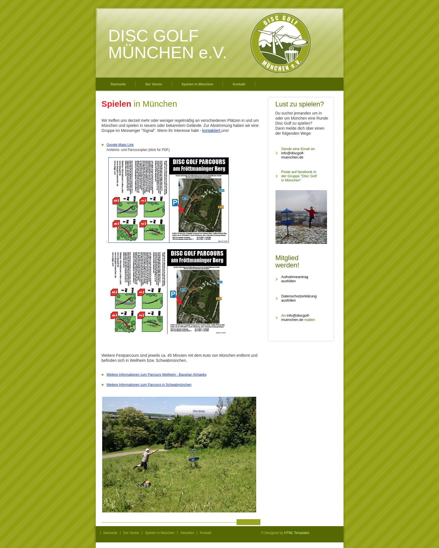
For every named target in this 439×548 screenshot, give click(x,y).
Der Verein (153, 84)
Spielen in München (197, 84)
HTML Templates (296, 533)
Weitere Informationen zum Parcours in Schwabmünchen (149, 385)
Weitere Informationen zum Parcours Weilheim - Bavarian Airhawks (157, 375)
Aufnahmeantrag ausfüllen (294, 279)
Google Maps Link (120, 145)
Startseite (118, 84)
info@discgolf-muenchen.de (293, 155)
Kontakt (239, 84)
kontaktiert (211, 130)
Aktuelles (187, 533)
